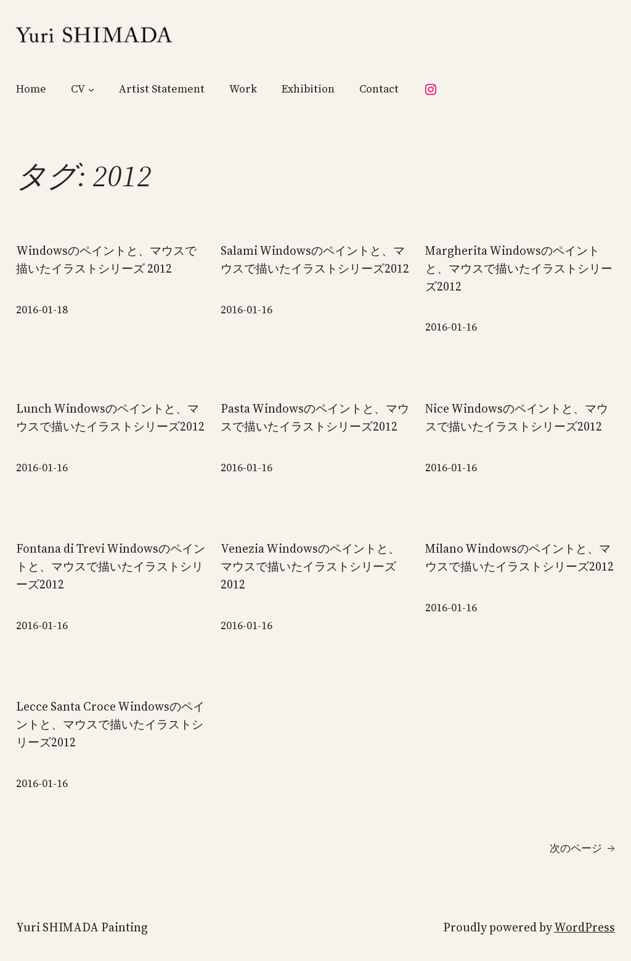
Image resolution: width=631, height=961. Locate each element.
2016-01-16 (246, 309)
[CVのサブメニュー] (91, 89)
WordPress (584, 927)
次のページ (582, 849)
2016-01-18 (42, 309)
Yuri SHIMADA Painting (82, 927)
